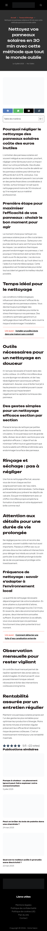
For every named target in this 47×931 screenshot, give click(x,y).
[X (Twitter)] (29, 111)
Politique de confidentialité (23, 908)
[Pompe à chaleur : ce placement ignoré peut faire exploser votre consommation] (23, 765)
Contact (23, 918)
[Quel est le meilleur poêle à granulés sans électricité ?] (23, 844)
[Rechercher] (41, 5)
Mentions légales (24, 905)
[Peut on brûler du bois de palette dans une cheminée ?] (23, 806)
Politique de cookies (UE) (23, 911)
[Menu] (6, 5)
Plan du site (23, 914)
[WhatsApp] (18, 111)
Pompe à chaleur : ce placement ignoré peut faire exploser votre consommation (20, 783)
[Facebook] (8, 111)
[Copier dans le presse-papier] (39, 111)
